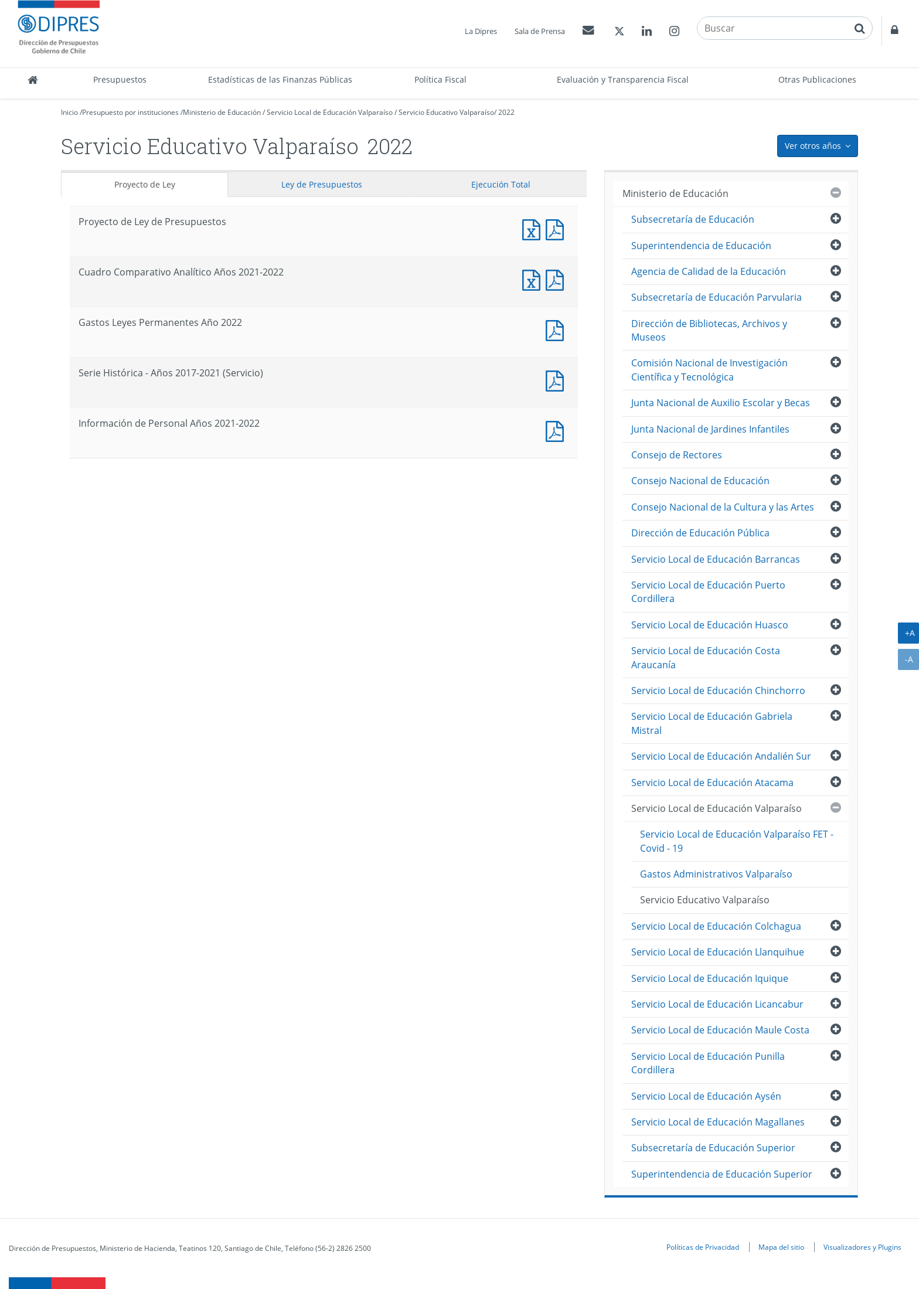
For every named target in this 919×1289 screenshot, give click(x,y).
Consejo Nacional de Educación (700, 480)
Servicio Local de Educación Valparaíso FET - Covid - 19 (736, 841)
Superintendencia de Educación (701, 245)
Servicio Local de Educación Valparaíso (330, 112)
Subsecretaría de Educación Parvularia (716, 297)
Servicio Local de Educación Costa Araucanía (705, 657)
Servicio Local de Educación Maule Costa (720, 1029)
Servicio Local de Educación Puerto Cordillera (708, 592)
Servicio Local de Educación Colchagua (716, 926)
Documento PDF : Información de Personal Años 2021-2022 (557, 430)
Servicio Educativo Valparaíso (446, 112)
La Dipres (481, 31)
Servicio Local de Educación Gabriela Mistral (711, 723)
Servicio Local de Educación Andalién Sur (721, 756)
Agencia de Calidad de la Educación (708, 271)
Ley (321, 184)
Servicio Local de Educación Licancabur (717, 1004)
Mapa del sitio (781, 1246)
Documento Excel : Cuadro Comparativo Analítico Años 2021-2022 (534, 279)
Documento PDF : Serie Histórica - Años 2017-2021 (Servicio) (557, 379)
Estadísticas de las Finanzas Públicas (280, 79)
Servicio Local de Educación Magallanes (718, 1121)
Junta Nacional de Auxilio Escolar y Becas (720, 402)
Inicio (69, 112)
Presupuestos (120, 79)
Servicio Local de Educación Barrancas (715, 559)
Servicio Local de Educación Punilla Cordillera (708, 1063)
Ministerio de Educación (222, 112)
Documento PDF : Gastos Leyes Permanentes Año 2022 (557, 329)
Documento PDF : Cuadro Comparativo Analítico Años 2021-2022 (557, 279)
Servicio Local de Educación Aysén (706, 1096)
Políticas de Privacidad (702, 1246)
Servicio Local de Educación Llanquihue (717, 952)
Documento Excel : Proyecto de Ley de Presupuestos (534, 228)
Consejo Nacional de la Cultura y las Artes (722, 507)
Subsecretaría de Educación (692, 219)
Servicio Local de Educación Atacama (712, 782)
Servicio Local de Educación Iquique (709, 978)
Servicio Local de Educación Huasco (709, 624)
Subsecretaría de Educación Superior (713, 1147)
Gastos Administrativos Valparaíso (716, 874)
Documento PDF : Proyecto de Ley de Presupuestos (557, 228)
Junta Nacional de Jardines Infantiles (710, 429)
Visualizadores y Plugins (862, 1246)
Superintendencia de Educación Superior (721, 1174)
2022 (506, 112)
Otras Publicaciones (817, 79)
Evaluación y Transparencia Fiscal (623, 79)
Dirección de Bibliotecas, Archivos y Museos (709, 330)
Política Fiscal (440, 79)
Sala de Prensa (540, 31)
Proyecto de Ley (144, 184)
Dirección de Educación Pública (700, 532)
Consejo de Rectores (676, 454)
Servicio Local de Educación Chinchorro (718, 690)
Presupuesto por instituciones (130, 112)
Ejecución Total (500, 184)
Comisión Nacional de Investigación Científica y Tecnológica (709, 369)
